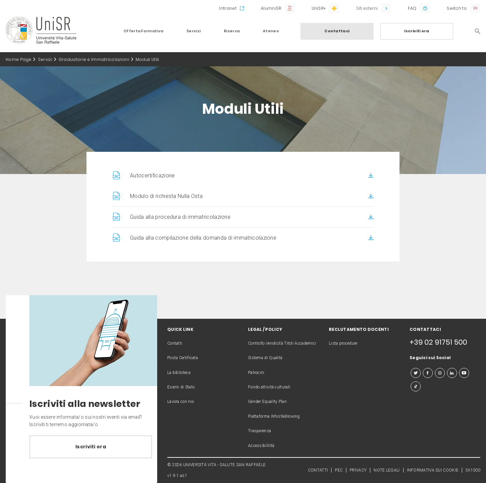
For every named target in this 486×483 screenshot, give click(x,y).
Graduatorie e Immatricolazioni (94, 59)
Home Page (19, 59)
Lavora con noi (180, 401)
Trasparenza (259, 430)
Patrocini (256, 372)
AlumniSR (271, 8)
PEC (339, 470)
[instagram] (440, 373)
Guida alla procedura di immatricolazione (180, 217)
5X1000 (472, 470)
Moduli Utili (147, 59)
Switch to (457, 8)
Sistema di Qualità (265, 357)
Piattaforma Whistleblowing (274, 416)
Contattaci (336, 31)
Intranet (227, 8)
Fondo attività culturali (269, 387)
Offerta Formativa (143, 31)
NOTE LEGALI (387, 470)
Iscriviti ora (416, 31)
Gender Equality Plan (267, 401)
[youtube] (464, 373)
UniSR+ (319, 8)
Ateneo (271, 31)
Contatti (174, 343)
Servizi (193, 31)
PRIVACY (358, 470)
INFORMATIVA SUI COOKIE (433, 470)
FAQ (412, 8)
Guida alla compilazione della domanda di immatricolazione (203, 238)
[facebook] (428, 373)
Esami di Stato (181, 387)
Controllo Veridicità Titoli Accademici (282, 343)
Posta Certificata (182, 357)
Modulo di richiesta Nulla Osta (166, 196)
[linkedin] (452, 373)
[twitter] (416, 373)
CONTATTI (318, 470)
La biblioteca (178, 372)
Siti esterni (367, 8)
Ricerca (232, 31)
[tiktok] (416, 386)
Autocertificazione (152, 175)
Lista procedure (343, 343)
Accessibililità (261, 445)
